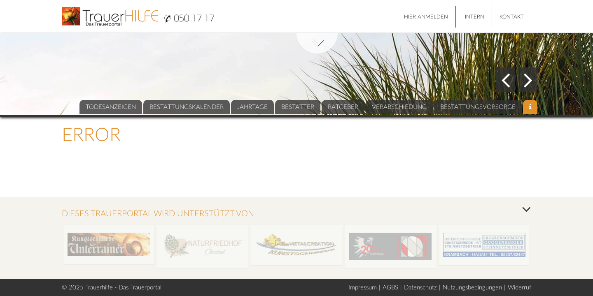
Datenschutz (420, 287)
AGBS (390, 287)
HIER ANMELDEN (426, 17)
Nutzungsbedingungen (472, 287)
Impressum (362, 287)
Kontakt (512, 17)
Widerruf (519, 287)
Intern (474, 17)
